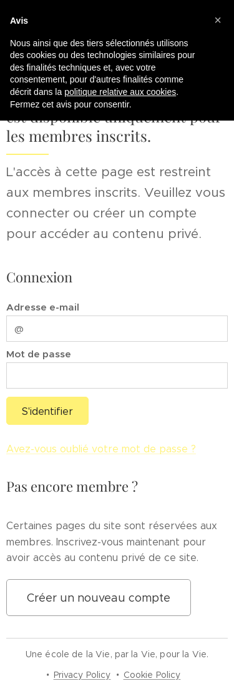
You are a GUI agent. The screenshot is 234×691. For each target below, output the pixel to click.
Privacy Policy (82, 674)
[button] (218, 20)
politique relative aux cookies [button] (120, 92)
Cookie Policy (152, 674)
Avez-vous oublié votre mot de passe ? (101, 449)
